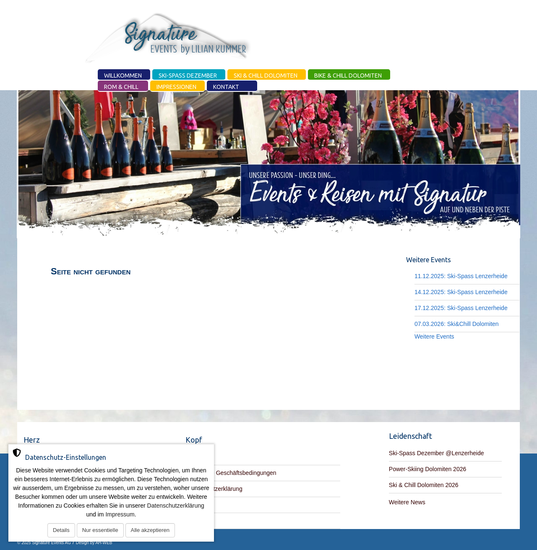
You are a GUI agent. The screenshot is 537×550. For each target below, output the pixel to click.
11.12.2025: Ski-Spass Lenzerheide (461, 276)
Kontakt (226, 86)
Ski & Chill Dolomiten (265, 75)
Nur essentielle (100, 530)
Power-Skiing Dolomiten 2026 (427, 469)
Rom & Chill (121, 86)
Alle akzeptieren (150, 530)
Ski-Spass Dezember (188, 75)
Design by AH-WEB (94, 542)
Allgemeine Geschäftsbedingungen (230, 472)
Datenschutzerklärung (175, 505)
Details (61, 530)
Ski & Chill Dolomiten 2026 (424, 485)
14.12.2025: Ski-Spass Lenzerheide (461, 292)
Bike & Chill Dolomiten (348, 75)
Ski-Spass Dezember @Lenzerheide (436, 453)
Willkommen (123, 75)
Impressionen (176, 86)
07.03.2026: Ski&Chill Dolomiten (456, 324)
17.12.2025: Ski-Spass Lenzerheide (461, 308)
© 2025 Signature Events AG (44, 542)
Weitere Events (434, 336)
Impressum (119, 514)
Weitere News (407, 502)
